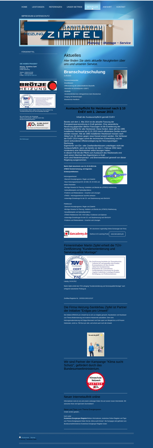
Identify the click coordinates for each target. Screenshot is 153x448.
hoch (65, 416)
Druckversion (24, 437)
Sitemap (32, 437)
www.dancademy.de (117, 234)
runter (69, 416)
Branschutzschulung (84, 71)
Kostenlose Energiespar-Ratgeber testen (94, 424)
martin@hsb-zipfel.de (30, 75)
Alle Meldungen (24, 139)
